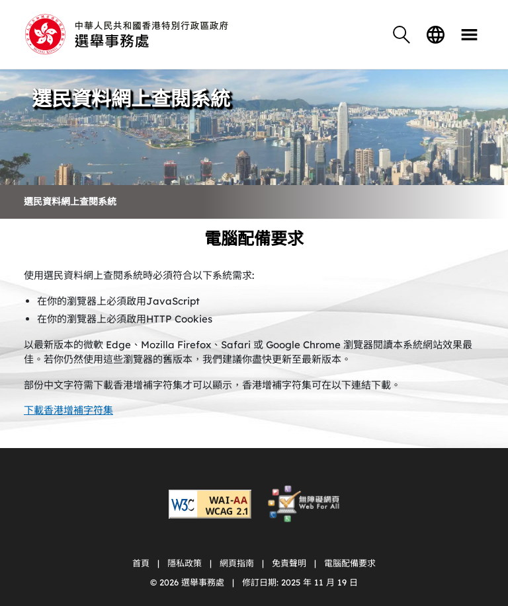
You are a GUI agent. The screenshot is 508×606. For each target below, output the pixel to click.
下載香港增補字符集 (68, 410)
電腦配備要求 (350, 563)
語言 (435, 35)
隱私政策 (184, 563)
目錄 (469, 35)
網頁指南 (237, 563)
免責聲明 (289, 563)
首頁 (140, 563)
